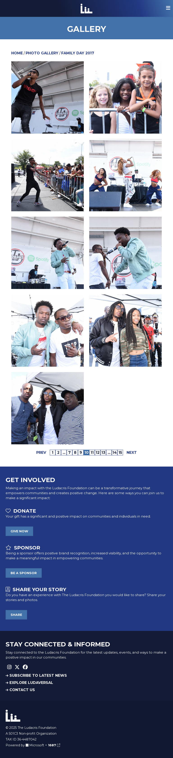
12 (98, 452)
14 (114, 452)
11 (92, 452)
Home (17, 53)
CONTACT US (20, 690)
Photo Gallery (42, 53)
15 (120, 452)
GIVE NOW (19, 531)
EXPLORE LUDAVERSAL (29, 683)
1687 (54, 745)
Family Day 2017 (77, 53)
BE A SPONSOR (24, 573)
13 (103, 452)
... (64, 452)
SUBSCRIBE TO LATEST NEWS (36, 675)
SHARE (16, 615)
